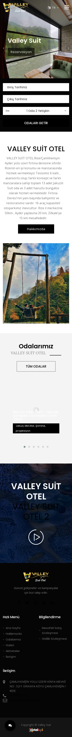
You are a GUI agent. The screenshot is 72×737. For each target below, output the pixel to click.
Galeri (10, 645)
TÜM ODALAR (36, 366)
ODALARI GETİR (36, 123)
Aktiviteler (13, 651)
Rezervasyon (21, 47)
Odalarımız (13, 639)
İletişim (11, 657)
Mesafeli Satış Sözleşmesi (52, 630)
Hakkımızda (36, 229)
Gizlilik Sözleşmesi (54, 639)
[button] (4, 48)
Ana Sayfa (13, 628)
